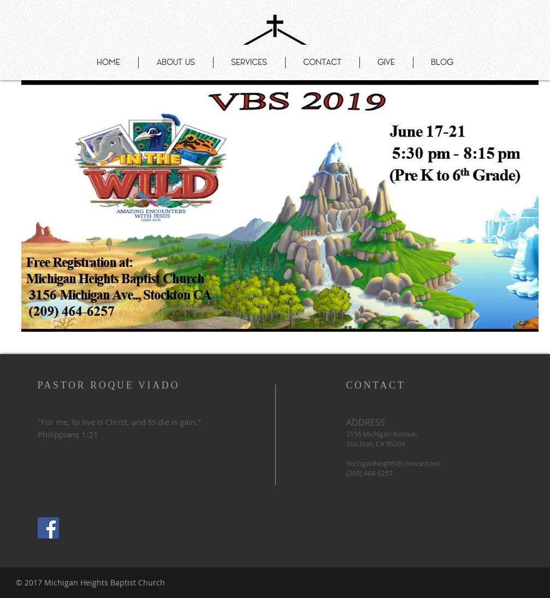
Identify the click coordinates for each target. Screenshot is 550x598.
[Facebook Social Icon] (48, 528)
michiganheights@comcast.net (393, 463)
